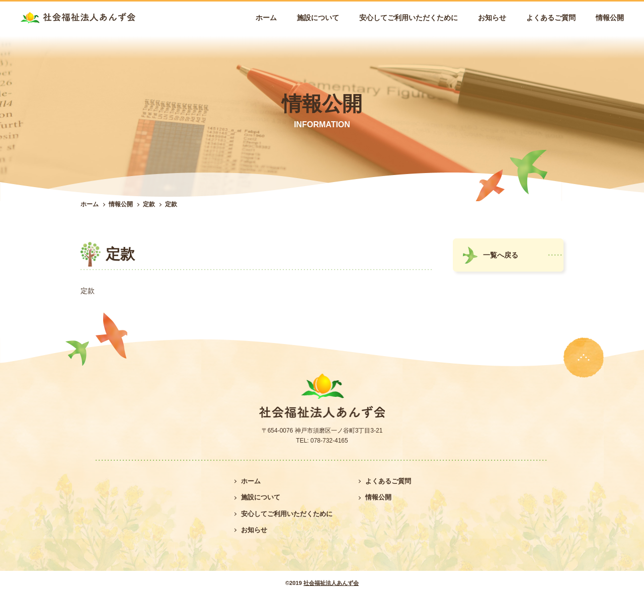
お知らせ (492, 18)
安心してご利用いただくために (408, 18)
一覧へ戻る (500, 255)
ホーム (266, 18)
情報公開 (610, 18)
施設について (318, 18)
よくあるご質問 (551, 18)
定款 (149, 204)
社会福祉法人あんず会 (331, 583)
